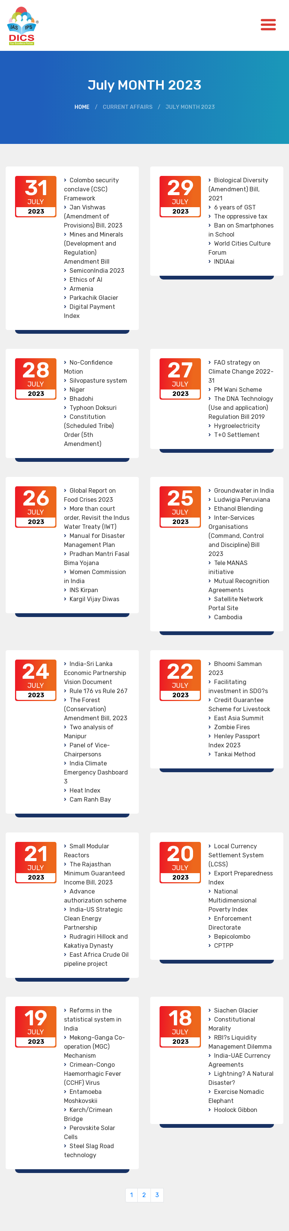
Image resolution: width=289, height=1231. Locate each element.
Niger (77, 389)
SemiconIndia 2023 (97, 270)
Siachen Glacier (236, 1010)
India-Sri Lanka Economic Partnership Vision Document (95, 673)
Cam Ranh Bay (90, 799)
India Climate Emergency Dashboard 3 (96, 772)
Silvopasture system (98, 380)
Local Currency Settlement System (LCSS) (236, 855)
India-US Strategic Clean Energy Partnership (93, 918)
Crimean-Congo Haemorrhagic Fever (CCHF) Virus (92, 1073)
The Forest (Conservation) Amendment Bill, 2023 (95, 709)
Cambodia (228, 617)
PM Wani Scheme (238, 389)
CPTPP (223, 945)
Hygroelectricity (237, 425)
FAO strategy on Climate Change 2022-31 (241, 371)
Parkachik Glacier (94, 297)
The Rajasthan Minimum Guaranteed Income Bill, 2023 (94, 873)
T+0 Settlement (237, 434)
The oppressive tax (241, 216)
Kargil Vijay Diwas (94, 599)
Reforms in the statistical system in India (93, 1019)
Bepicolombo (232, 936)
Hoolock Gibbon (235, 1109)
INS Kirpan (84, 590)
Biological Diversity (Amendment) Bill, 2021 (238, 189)
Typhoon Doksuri (93, 407)
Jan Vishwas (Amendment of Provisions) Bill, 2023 (93, 216)
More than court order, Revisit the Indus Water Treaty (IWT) (96, 517)
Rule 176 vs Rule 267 (99, 691)
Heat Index (85, 790)
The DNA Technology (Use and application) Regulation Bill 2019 (240, 407)
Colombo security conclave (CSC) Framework (91, 189)
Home (82, 107)
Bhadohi (81, 398)
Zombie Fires (232, 727)
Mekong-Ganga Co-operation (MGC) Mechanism (94, 1046)
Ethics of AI (86, 279)
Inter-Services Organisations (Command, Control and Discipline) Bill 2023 (236, 535)
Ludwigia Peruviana (242, 499)
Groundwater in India (244, 490)
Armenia (81, 288)
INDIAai (224, 261)
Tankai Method (235, 754)
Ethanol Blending (238, 508)
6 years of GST (235, 207)
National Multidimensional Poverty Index (232, 900)
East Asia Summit (239, 718)
